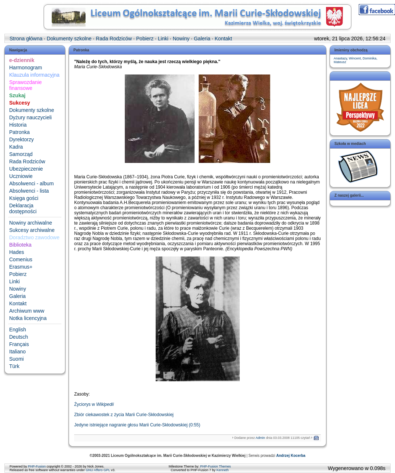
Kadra (16, 147)
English (17, 329)
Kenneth (223, 470)
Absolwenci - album (31, 183)
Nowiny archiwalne (30, 223)
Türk (14, 366)
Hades (16, 252)
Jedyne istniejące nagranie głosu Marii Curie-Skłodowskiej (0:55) (137, 424)
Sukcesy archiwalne (32, 230)
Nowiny (17, 289)
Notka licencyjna (28, 318)
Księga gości (23, 198)
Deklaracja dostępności (23, 208)
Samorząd (21, 154)
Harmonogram (25, 67)
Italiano (17, 351)
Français (19, 344)
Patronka (19, 132)
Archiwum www (26, 311)
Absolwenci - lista (29, 191)
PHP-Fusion (37, 466)
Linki (14, 281)
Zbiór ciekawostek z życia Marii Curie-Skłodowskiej (124, 414)
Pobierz (17, 274)
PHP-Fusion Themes (215, 466)
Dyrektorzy (21, 139)
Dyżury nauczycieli (30, 117)
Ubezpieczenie (26, 169)
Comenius (20, 259)
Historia (17, 125)
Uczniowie (21, 176)
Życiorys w (94, 404)
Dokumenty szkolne (31, 110)
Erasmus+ (20, 267)
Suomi (16, 359)
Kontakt (17, 303)
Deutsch (18, 337)
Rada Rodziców (27, 161)
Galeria (17, 296)
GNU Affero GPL (98, 470)
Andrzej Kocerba (290, 456)
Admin (260, 438)
